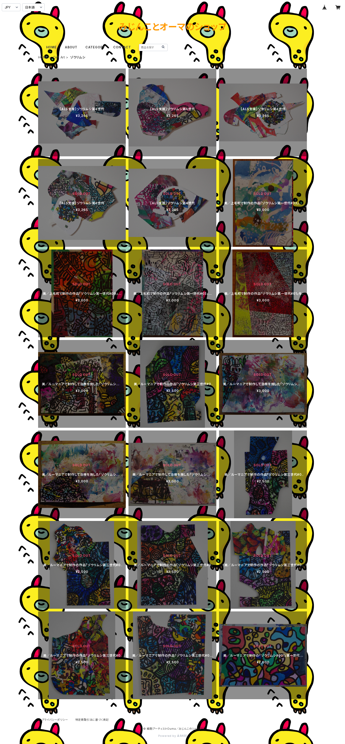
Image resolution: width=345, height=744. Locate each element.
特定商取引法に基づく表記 (92, 719)
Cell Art (59, 57)
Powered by (172, 736)
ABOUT (71, 47)
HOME (51, 47)
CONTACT (122, 47)
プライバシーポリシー (55, 719)
